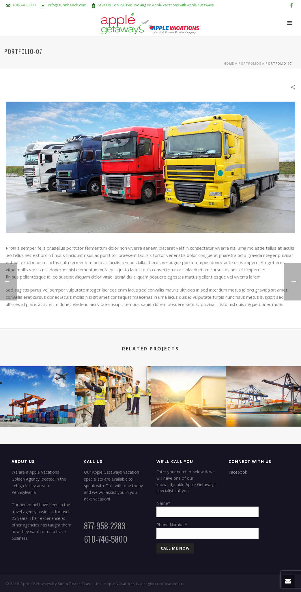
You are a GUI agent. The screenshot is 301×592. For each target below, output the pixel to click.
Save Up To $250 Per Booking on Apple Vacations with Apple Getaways (156, 5)
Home (229, 63)
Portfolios (249, 63)
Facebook (238, 472)
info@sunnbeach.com (67, 5)
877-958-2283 (104, 526)
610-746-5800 (24, 5)
